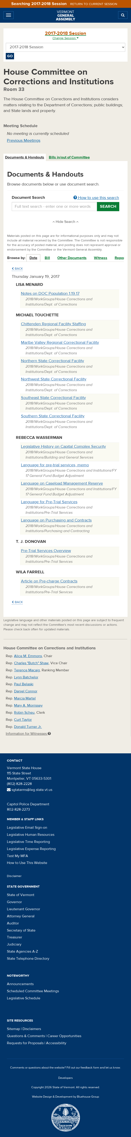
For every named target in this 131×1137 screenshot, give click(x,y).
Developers (65, 1078)
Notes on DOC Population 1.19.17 (50, 293)
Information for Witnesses (28, 733)
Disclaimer (14, 876)
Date (33, 258)
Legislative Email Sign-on (27, 827)
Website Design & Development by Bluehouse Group (65, 1097)
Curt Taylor (23, 719)
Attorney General (21, 916)
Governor (14, 902)
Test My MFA (17, 856)
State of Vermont (20, 895)
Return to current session (93, 4)
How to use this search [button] (96, 197)
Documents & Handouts (24, 157)
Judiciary (14, 944)
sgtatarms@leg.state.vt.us (29, 789)
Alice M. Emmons (28, 656)
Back (17, 269)
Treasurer (14, 937)
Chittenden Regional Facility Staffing (53, 324)
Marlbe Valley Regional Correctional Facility (60, 342)
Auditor (13, 923)
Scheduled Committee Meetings (33, 991)
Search (108, 206)
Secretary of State (21, 930)
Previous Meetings (23, 140)
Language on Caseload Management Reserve (62, 483)
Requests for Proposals (25, 1043)
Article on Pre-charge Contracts (49, 581)
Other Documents (72, 258)
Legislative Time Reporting (28, 841)
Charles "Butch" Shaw (31, 663)
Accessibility (56, 1043)
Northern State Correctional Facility (52, 361)
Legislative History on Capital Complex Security (63, 446)
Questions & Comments (26, 1036)
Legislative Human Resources (30, 834)
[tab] (24, 157)
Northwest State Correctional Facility (53, 379)
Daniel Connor (25, 691)
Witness (100, 258)
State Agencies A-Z (22, 951)
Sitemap (13, 1029)
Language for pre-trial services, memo (55, 465)
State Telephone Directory (28, 958)
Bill (47, 258)
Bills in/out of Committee (69, 157)
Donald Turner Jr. (28, 726)
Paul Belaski (23, 684)
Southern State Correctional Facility (52, 416)
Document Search (65, 198)
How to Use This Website (27, 863)
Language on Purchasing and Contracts (56, 520)
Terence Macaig (27, 670)
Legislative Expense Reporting (31, 849)
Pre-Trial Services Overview (46, 550)
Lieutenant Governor (23, 909)
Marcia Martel (25, 698)
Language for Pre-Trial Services (49, 502)
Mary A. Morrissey (28, 705)
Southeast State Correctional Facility (53, 397)
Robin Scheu (24, 712)
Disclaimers (32, 1029)
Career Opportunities (64, 1036)
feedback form (90, 1067)
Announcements (20, 984)
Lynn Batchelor (26, 677)
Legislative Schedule (23, 998)
